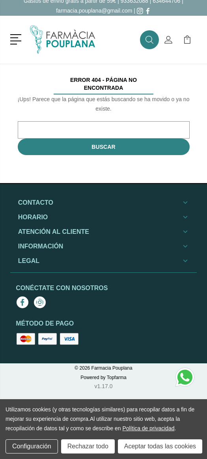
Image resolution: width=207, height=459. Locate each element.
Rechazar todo (87, 446)
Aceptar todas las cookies (160, 446)
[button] (17, 38)
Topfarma (117, 377)
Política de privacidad (148, 428)
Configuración (31, 446)
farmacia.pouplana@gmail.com (94, 10)
